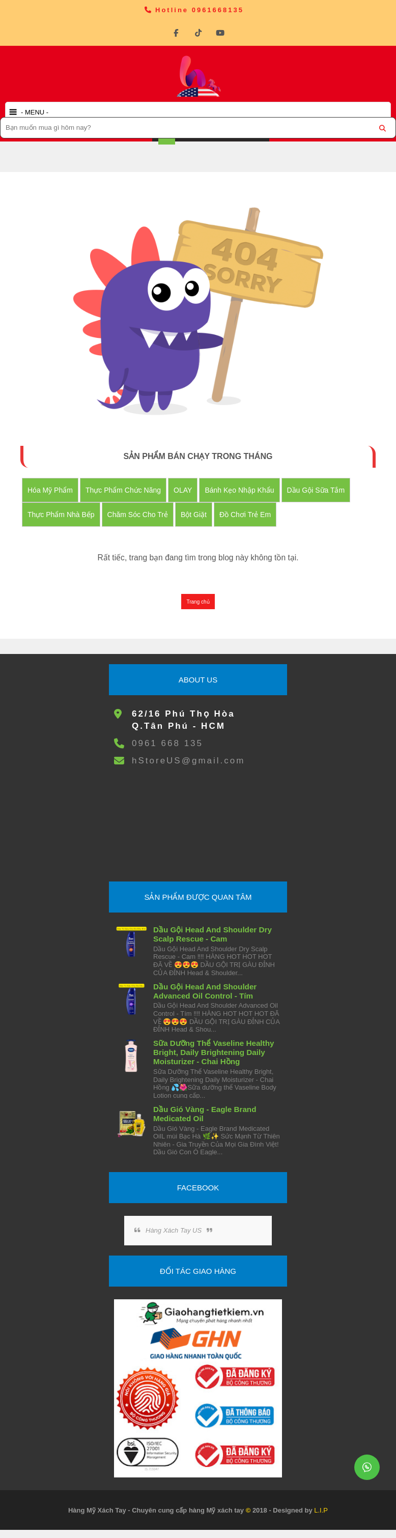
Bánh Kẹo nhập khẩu (239, 490)
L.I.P (321, 1511)
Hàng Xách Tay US (174, 1231)
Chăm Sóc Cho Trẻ (137, 514)
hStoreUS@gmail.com (188, 761)
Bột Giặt (194, 514)
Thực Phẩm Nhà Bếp (61, 514)
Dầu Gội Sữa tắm (316, 490)
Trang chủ (197, 602)
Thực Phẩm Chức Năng (123, 490)
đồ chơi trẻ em (245, 514)
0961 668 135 (167, 744)
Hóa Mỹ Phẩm (50, 490)
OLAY (183, 490)
